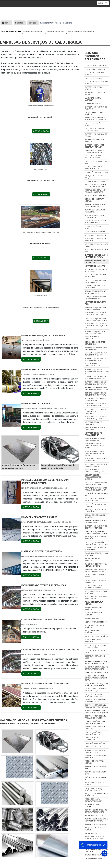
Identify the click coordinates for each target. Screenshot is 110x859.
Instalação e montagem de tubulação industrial (96, 483)
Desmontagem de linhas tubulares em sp (95, 439)
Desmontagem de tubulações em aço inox (95, 471)
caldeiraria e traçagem (95, 855)
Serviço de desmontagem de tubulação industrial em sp (97, 371)
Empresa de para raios (94, 78)
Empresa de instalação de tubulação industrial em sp (96, 543)
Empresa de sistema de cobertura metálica (94, 151)
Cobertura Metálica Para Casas (95, 652)
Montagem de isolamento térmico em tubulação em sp (96, 326)
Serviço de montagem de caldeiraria (95, 287)
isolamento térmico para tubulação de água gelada (96, 706)
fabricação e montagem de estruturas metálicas (96, 668)
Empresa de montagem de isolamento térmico (95, 308)
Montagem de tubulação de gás (96, 251)
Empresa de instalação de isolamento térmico (96, 527)
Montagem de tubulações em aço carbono (96, 465)
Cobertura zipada (92, 103)
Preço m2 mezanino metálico (93, 632)
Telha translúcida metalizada (93, 227)
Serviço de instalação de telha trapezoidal (95, 205)
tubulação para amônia (95, 743)
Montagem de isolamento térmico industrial (95, 405)
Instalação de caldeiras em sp (96, 494)
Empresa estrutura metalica (93, 88)
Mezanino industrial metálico (93, 614)
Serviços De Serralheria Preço (95, 767)
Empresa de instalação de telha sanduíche (96, 130)
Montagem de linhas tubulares (93, 423)
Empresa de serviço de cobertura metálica (94, 146)
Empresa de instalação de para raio (96, 108)
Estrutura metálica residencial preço (93, 587)
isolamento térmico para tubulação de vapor (95, 722)
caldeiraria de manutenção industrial (96, 850)
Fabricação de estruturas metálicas (96, 554)
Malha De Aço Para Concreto (92, 805)
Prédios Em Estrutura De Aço (95, 778)
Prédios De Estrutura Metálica (94, 762)
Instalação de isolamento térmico (96, 505)
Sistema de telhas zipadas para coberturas (96, 222)
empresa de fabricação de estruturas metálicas (96, 662)
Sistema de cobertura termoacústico (94, 216)
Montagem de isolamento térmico (95, 303)
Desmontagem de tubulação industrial (94, 365)
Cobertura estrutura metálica (94, 74)
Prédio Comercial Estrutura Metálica (93, 800)
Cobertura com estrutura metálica (96, 83)
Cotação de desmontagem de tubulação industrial (96, 394)
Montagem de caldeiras (95, 266)
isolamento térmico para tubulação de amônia (95, 717)
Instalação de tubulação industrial (95, 538)
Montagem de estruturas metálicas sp (96, 598)
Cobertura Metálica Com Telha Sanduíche (95, 646)
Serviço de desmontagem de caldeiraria (95, 549)
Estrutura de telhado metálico (94, 113)
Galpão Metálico (92, 833)
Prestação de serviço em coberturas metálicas (95, 186)
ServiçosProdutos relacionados (95, 56)
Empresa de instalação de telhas (96, 135)
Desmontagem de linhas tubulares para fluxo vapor (95, 453)
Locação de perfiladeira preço (95, 177)
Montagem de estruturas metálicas (96, 592)
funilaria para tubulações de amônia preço (96, 701)
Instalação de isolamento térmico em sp (96, 511)
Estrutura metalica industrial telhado (93, 168)
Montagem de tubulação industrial (95, 240)
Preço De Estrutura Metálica (93, 829)
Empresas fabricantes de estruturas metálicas (96, 570)
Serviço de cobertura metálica (94, 200)
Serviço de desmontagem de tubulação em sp (95, 359)
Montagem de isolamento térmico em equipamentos (96, 418)
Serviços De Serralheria (95, 824)
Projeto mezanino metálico (96, 636)
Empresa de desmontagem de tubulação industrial (96, 383)
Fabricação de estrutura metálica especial (96, 565)
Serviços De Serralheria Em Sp (95, 773)
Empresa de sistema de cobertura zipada (94, 157)
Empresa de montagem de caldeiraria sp (95, 281)
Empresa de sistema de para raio (96, 162)
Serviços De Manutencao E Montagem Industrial (96, 820)
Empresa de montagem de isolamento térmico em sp (96, 319)
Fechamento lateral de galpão (95, 94)
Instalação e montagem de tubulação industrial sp (96, 489)
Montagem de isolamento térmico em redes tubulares (95, 411)
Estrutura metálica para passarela (95, 581)
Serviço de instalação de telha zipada (81, 31)
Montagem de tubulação (95, 235)
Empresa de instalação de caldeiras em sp (96, 500)
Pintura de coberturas (95, 181)
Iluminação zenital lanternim (33, 31)
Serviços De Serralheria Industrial (95, 757)
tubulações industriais (95, 747)
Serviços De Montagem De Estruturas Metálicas (96, 811)
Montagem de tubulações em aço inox (96, 460)
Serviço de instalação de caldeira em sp (95, 521)
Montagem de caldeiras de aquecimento (96, 270)
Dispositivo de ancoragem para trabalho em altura (96, 119)
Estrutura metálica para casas (95, 576)
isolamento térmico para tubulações (95, 728)
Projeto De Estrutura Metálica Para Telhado (94, 838)
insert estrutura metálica (96, 672)
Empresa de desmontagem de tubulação (96, 348)
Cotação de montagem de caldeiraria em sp (95, 298)
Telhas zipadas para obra (55, 31)
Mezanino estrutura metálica (93, 608)
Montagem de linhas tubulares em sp (93, 434)
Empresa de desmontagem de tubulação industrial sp (96, 388)
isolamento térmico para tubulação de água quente (96, 711)
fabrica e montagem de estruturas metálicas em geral (96, 678)
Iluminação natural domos (96, 172)
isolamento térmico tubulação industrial (94, 733)
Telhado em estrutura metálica (94, 603)
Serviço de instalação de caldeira (95, 516)
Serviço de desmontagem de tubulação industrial (95, 378)
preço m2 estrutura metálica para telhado (94, 695)
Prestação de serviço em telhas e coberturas (95, 191)
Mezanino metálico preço (96, 622)
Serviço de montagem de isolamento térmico (95, 332)
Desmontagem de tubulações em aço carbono (93, 477)
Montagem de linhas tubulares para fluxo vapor (94, 446)
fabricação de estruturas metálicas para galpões (96, 684)
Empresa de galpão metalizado (93, 124)
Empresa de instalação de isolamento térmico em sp (96, 532)
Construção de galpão (95, 69)
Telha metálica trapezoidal (96, 66)
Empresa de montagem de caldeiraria (95, 276)
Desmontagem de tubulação (92, 338)
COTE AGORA (41, 195)
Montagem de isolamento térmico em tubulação (95, 314)
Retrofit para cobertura (96, 196)
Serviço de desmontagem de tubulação (95, 343)
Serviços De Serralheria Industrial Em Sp (95, 751)
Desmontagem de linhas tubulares (95, 429)
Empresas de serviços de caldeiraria (96, 261)
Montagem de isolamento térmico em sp (95, 399)
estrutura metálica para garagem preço (95, 690)
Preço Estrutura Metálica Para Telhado (96, 795)
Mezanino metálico (93, 618)
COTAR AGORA (14, 131)
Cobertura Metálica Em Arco (95, 657)
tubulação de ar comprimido (92, 739)
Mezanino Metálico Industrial (93, 641)
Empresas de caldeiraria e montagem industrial (96, 256)
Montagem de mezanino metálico (94, 626)
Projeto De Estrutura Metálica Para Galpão (94, 789)
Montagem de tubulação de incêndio (96, 245)
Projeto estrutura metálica (93, 560)
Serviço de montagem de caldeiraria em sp (95, 292)
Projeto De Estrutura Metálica (94, 784)
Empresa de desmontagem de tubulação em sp (96, 354)
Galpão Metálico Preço (95, 815)
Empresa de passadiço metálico (94, 140)
